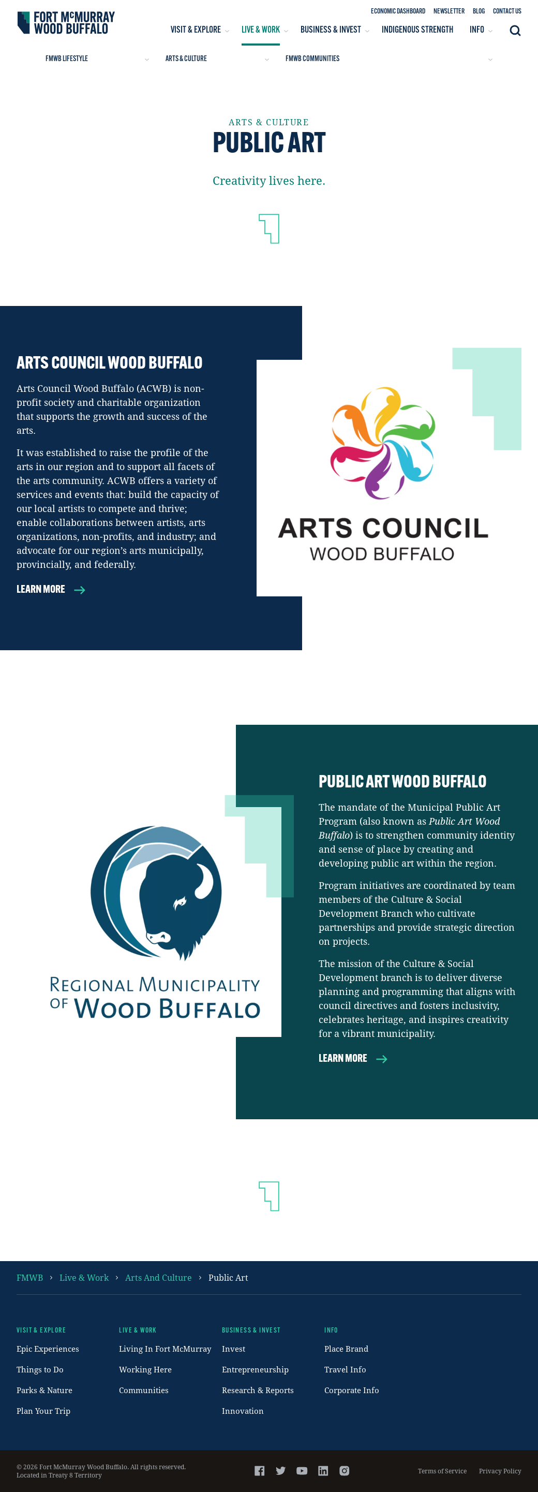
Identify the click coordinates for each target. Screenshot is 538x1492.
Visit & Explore (41, 1331)
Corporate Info (351, 1390)
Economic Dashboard (398, 12)
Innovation (243, 1411)
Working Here (145, 1369)
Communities (144, 1390)
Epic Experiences (48, 1348)
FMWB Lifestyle (97, 59)
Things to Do (40, 1369)
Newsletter (449, 12)
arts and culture (158, 1277)
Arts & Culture (217, 59)
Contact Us (507, 12)
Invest (233, 1348)
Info (331, 1331)
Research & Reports (258, 1390)
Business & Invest (251, 1331)
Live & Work (84, 1277)
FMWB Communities (389, 59)
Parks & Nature (44, 1390)
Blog (479, 12)
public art (228, 1277)
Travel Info (345, 1369)
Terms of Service (442, 1471)
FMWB (30, 1277)
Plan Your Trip (43, 1411)
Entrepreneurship (255, 1369)
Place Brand (346, 1348)
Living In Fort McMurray (165, 1348)
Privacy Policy (500, 1471)
